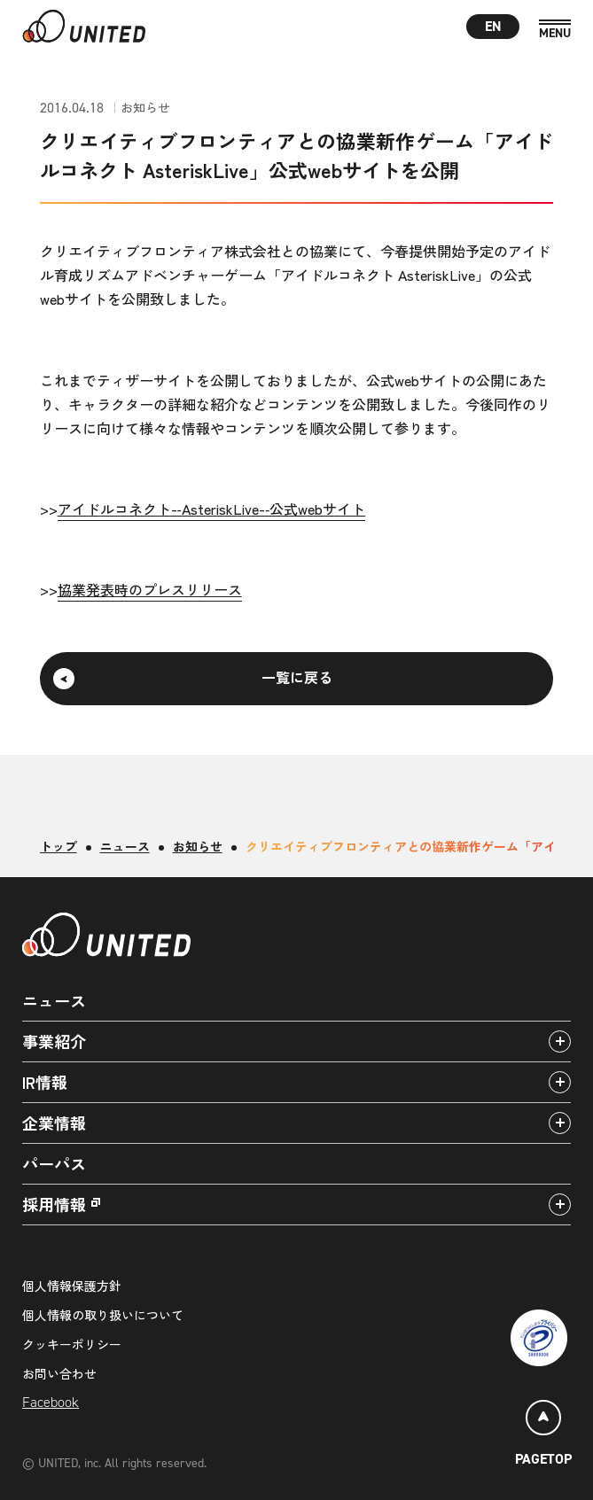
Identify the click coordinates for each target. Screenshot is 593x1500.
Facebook (50, 1402)
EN (493, 26)
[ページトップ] (543, 1436)
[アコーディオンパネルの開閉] (560, 1041)
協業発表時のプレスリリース (150, 589)
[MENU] (555, 30)
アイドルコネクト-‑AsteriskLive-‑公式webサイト (212, 508)
